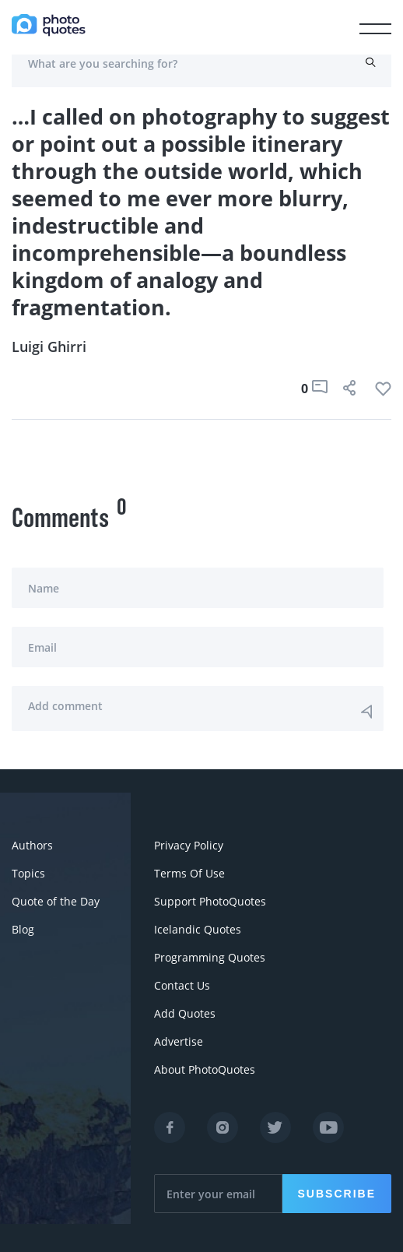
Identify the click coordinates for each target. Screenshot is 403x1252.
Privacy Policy (188, 845)
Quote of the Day (56, 901)
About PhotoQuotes (204, 1069)
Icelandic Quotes (197, 929)
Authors (32, 845)
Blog (23, 929)
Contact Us (182, 985)
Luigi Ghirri (49, 346)
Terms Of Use (189, 873)
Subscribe (337, 1193)
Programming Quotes (209, 957)
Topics (28, 873)
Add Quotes (185, 1013)
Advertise (178, 1041)
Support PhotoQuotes (210, 901)
